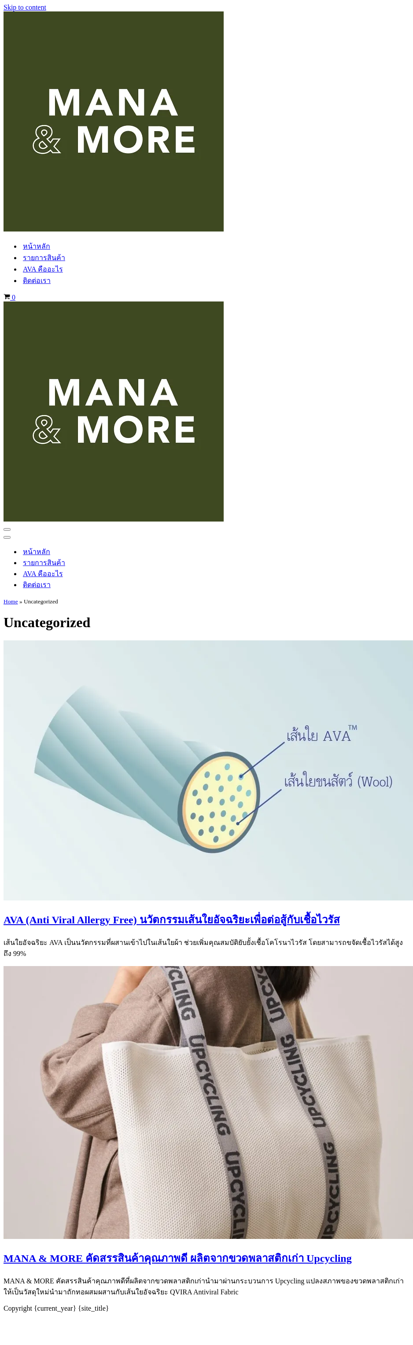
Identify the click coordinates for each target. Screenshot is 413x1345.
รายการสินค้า (44, 257)
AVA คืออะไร (43, 269)
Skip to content (25, 7)
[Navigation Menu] (7, 529)
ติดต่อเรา (37, 280)
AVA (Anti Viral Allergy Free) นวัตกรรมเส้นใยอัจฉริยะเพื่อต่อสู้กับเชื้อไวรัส (172, 920)
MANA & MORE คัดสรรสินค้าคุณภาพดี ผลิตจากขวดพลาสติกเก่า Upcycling (178, 1258)
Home (11, 601)
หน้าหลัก (36, 246)
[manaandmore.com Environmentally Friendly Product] (114, 229)
